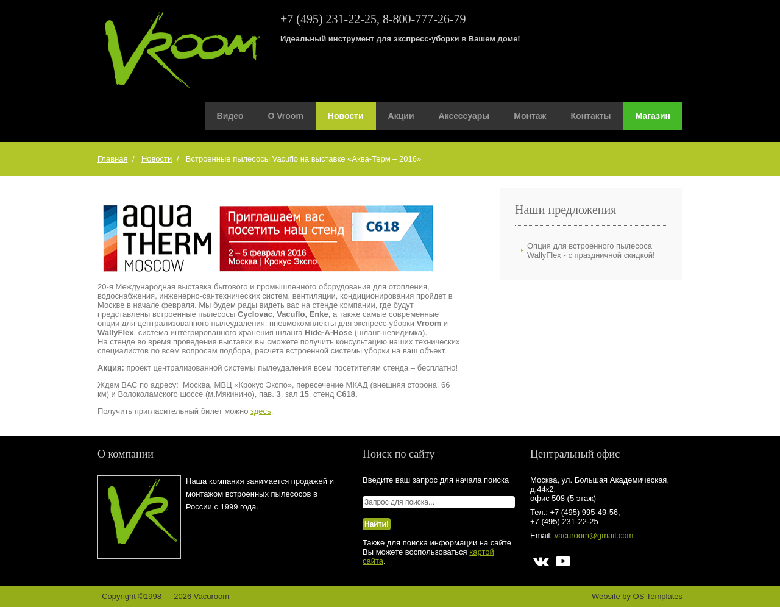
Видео (230, 116)
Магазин (653, 116)
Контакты (591, 116)
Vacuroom (211, 596)
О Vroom (285, 116)
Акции (401, 116)
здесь (260, 411)
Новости (346, 116)
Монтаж (530, 116)
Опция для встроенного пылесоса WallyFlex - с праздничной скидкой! (591, 250)
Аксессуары (464, 116)
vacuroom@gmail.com (594, 535)
